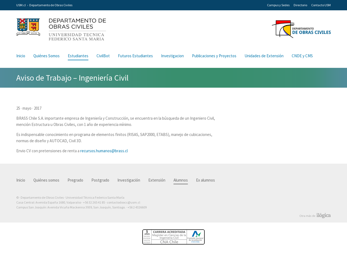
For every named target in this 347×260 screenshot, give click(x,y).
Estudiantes (78, 55)
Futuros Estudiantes (135, 55)
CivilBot (103, 55)
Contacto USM (321, 5)
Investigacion (172, 55)
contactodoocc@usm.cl (123, 202)
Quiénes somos (46, 180)
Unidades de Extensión (264, 55)
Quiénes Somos (46, 55)
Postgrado (100, 180)
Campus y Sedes (278, 5)
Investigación (128, 180)
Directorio (300, 5)
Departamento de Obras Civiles (50, 5)
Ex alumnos (205, 180)
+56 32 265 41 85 (94, 202)
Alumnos (181, 180)
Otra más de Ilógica (315, 215)
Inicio (20, 55)
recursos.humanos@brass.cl (104, 150)
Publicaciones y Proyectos (214, 55)
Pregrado (75, 180)
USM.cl (21, 5)
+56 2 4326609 (137, 207)
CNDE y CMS (302, 55)
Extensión (156, 180)
